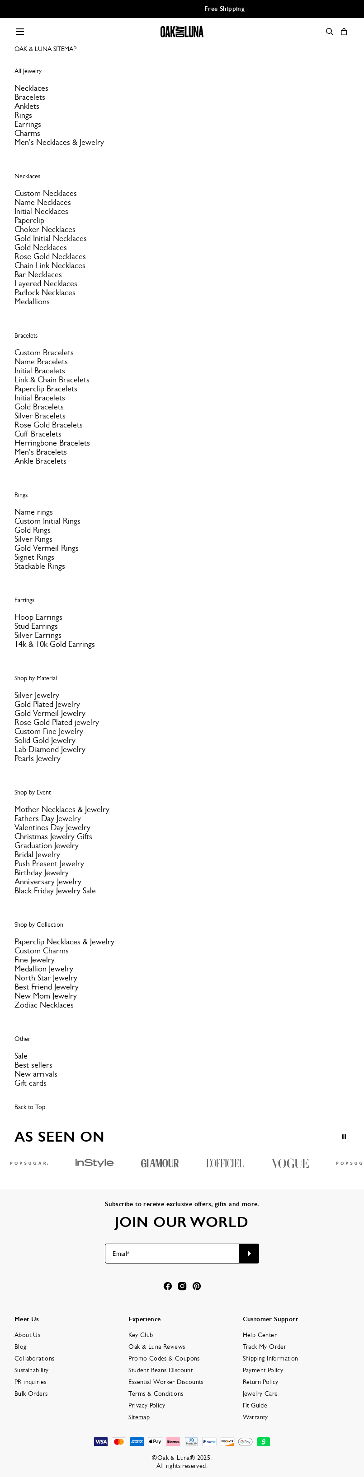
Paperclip (29, 220)
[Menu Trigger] (19, 31)
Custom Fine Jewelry (48, 731)
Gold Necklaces (40, 247)
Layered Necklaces (45, 283)
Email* (121, 1253)
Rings (23, 115)
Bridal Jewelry (37, 854)
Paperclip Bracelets (45, 388)
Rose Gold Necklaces (50, 256)
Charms (27, 133)
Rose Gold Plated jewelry (56, 722)
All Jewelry (28, 70)
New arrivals (35, 1073)
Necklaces (31, 88)
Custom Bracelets (44, 352)
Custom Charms (41, 950)
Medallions (32, 301)
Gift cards (30, 1082)
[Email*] (172, 1253)
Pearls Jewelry (37, 758)
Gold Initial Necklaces (50, 238)
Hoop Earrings (38, 617)
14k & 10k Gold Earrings (54, 644)
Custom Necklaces (45, 193)
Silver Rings (33, 538)
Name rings (33, 511)
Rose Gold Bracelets (48, 424)
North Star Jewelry (45, 977)
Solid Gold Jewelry (45, 740)
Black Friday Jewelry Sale (55, 890)
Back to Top (29, 1106)
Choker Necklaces (45, 229)
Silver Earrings (37, 635)
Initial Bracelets (39, 370)
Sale (21, 1055)
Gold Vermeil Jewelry (49, 713)
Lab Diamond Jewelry (49, 749)
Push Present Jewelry (49, 863)
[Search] (329, 31)
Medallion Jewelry (43, 968)
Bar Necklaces (38, 274)
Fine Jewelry (34, 959)
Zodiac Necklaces (44, 1004)
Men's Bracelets (40, 451)
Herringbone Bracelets (52, 442)
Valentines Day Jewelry (52, 827)
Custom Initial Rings (47, 520)
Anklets (26, 106)
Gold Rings (32, 529)
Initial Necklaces (41, 211)
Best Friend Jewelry (46, 986)
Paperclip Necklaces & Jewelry (64, 941)
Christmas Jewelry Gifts (53, 836)
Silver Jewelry (36, 695)
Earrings (27, 124)
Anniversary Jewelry (47, 881)
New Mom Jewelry (45, 995)
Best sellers (33, 1064)
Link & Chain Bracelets (52, 379)
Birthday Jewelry (41, 872)
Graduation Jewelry (46, 845)
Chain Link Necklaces (49, 265)
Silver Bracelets (40, 415)
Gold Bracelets (39, 406)
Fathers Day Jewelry (47, 818)
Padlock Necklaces (45, 292)
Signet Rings (34, 557)
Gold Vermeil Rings (46, 548)
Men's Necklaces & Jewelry (59, 142)
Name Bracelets (41, 361)
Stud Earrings (36, 626)
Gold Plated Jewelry (47, 704)
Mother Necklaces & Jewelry (61, 809)
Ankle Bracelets (40, 460)
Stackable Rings (39, 566)
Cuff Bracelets (37, 433)
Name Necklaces (42, 202)
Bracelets (29, 97)
